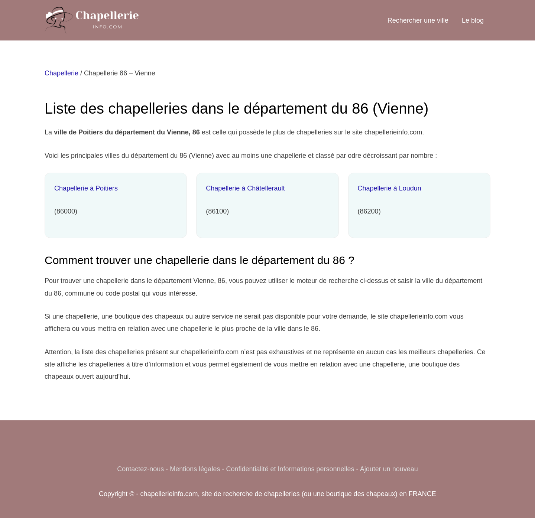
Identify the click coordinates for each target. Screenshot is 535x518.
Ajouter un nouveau (389, 469)
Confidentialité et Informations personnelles (290, 469)
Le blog (473, 20)
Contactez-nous (140, 469)
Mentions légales (195, 469)
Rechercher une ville (418, 20)
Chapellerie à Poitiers (86, 188)
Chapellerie (61, 73)
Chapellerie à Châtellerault (245, 188)
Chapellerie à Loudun (389, 188)
